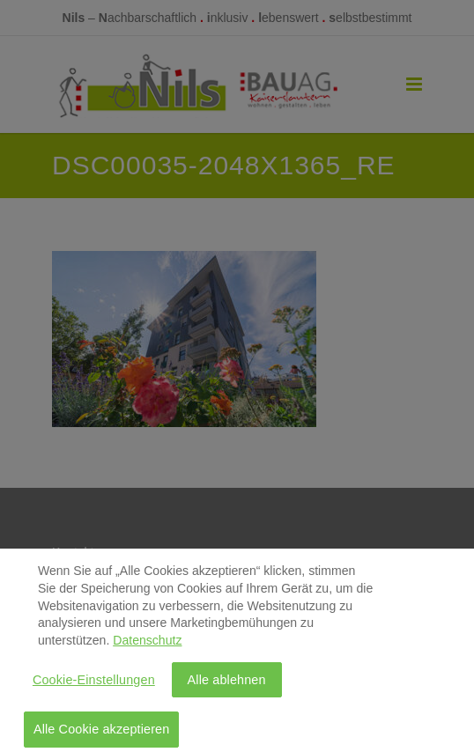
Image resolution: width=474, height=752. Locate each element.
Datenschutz (147, 644)
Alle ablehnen (227, 682)
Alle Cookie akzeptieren (101, 733)
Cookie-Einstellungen (94, 682)
